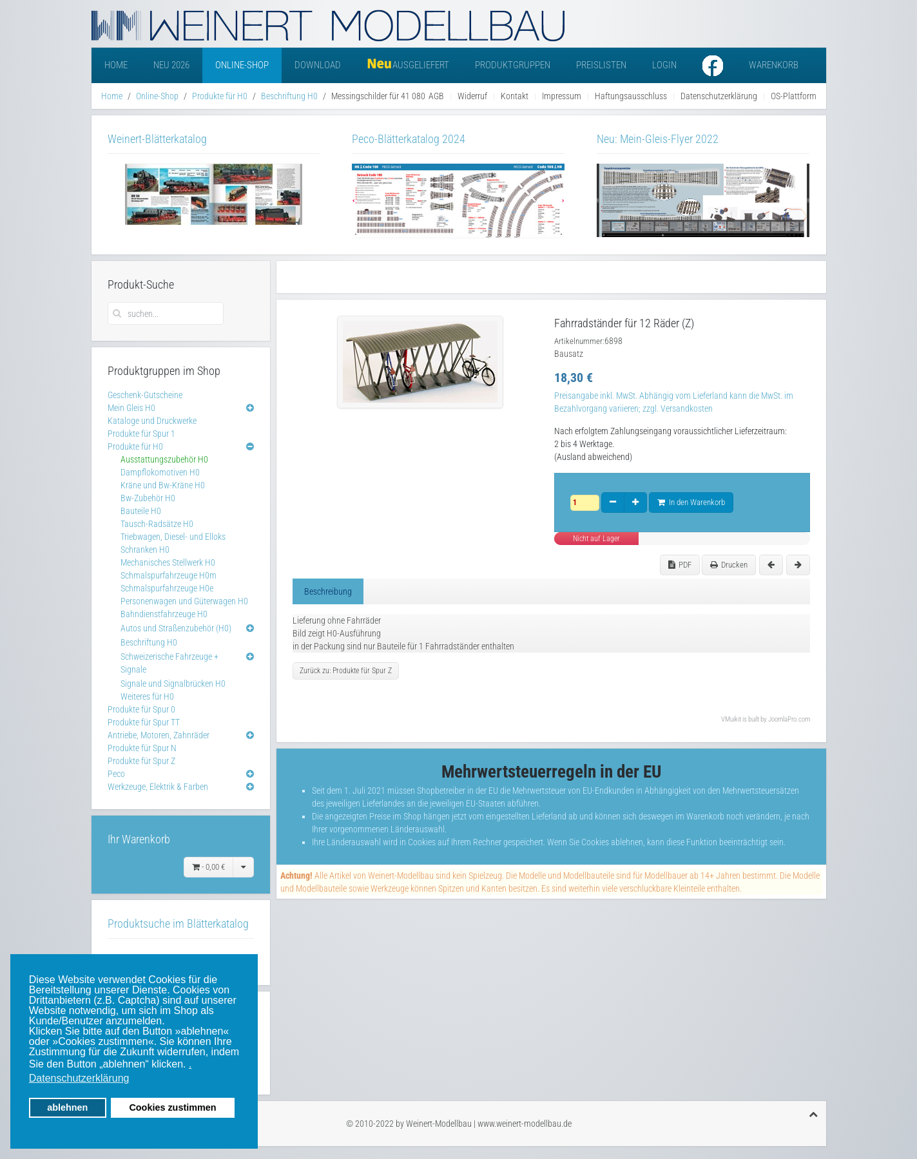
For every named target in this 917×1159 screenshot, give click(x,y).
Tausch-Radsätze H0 (157, 524)
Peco (116, 774)
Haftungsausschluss (631, 96)
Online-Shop (242, 65)
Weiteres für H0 (147, 696)
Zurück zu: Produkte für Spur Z (346, 670)
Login (664, 65)
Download (317, 65)
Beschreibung (328, 591)
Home (116, 65)
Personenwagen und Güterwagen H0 (184, 601)
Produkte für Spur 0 (141, 709)
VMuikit (731, 719)
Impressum (561, 96)
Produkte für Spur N (142, 748)
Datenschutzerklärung (719, 96)
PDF (679, 565)
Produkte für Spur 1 (141, 433)
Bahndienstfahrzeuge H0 (164, 614)
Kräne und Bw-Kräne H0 (163, 485)
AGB (436, 96)
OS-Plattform (793, 96)
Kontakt (514, 96)
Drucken (729, 565)
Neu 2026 (171, 65)
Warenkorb (773, 65)
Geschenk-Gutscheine (145, 395)
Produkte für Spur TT (144, 722)
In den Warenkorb (691, 502)
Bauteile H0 (141, 511)
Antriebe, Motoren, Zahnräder (158, 735)
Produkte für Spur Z (141, 761)
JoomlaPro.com (789, 719)
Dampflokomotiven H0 (160, 472)
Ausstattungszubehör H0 (164, 459)
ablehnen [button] (67, 1107)
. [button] (190, 1063)
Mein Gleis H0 (131, 408)
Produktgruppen (512, 65)
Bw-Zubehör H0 (148, 498)
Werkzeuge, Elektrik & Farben (158, 786)
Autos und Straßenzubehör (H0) (176, 628)
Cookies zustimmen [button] (172, 1107)
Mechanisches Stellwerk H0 (168, 562)
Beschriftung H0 (289, 96)
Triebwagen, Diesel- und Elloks (173, 537)
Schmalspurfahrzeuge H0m (169, 575)
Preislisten (601, 65)
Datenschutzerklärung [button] (79, 1078)
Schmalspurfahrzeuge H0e (167, 588)
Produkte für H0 (219, 96)
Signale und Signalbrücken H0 (173, 683)
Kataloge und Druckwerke (152, 421)
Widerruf (472, 96)
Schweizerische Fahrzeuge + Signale (169, 663)
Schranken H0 (145, 549)
